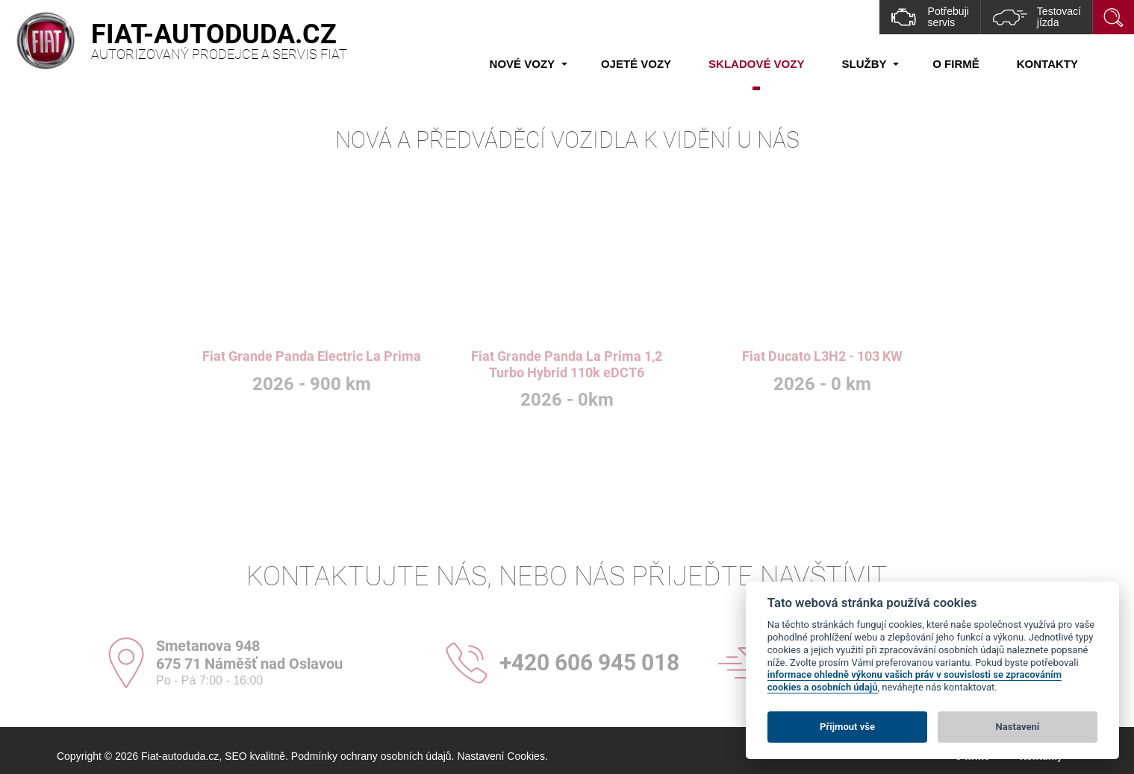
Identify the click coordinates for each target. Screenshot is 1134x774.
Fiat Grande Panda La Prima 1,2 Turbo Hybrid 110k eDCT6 (566, 364)
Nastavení (1018, 726)
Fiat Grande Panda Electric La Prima (311, 356)
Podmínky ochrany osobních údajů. (373, 756)
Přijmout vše (847, 726)
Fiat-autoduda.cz (180, 756)
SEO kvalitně (255, 756)
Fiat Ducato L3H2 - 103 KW (822, 356)
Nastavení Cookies (501, 756)
